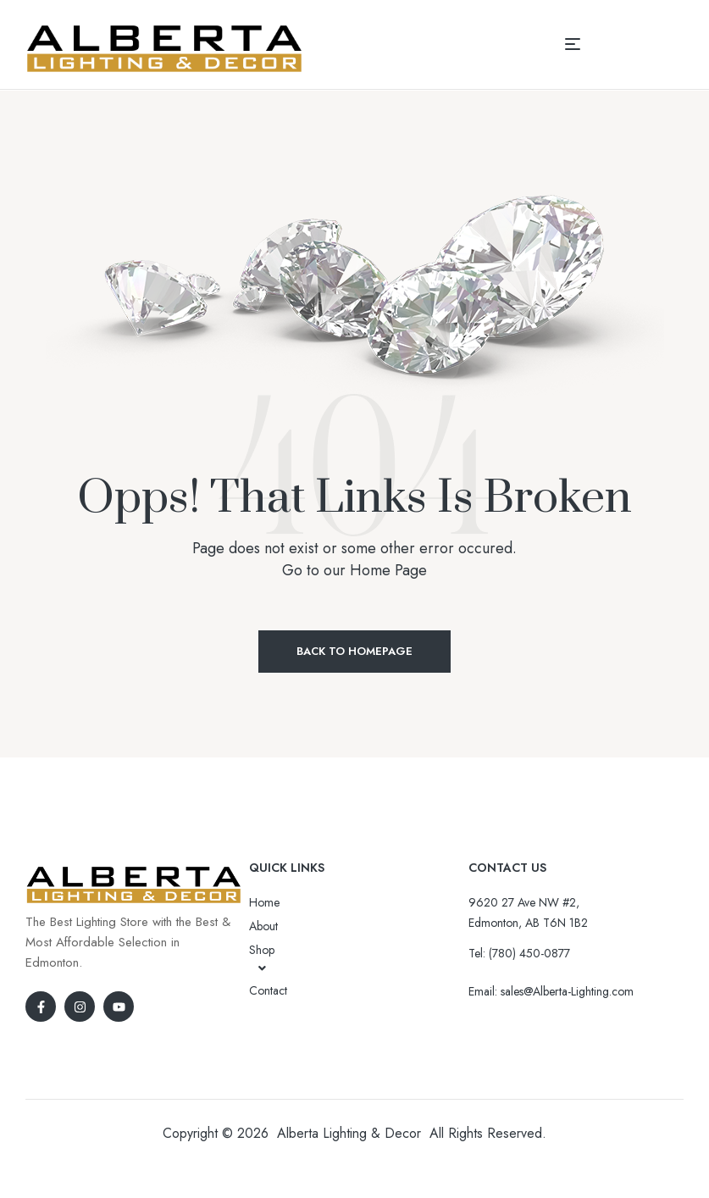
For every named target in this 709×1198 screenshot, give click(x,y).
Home (264, 902)
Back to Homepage (354, 651)
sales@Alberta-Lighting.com (567, 991)
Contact (268, 990)
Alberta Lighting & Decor (349, 1133)
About (263, 926)
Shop (262, 958)
